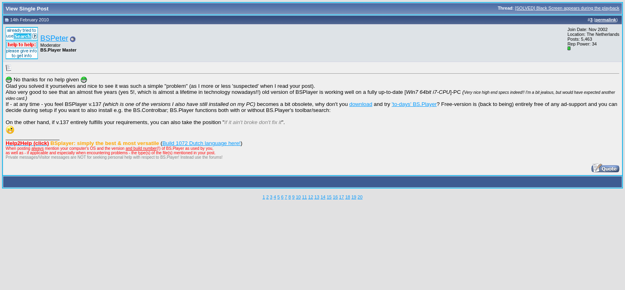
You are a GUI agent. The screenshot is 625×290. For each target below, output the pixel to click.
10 (298, 197)
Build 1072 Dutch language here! (201, 143)
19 (353, 197)
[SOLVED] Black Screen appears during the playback (567, 8)
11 (304, 197)
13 (316, 197)
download (360, 104)
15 (329, 197)
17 (341, 197)
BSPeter (54, 38)
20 (359, 197)
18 (347, 197)
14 (322, 197)
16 (335, 197)
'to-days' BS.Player (414, 104)
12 (310, 197)
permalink (605, 19)
